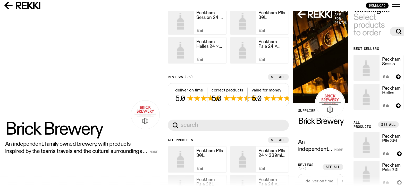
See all (186, 166)
